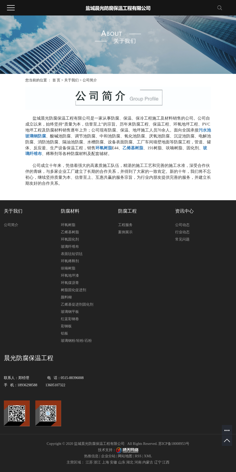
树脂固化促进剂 (73, 290)
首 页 (56, 80)
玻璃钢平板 (70, 312)
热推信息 (91, 456)
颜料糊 (66, 297)
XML (148, 456)
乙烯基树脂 (70, 232)
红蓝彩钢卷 (70, 319)
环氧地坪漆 (70, 275)
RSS (138, 456)
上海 (105, 462)
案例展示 (125, 232)
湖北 (129, 462)
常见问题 (182, 239)
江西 (165, 462)
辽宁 (157, 462)
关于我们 (71, 80)
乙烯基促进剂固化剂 (77, 304)
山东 (121, 462)
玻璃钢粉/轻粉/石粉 (76, 341)
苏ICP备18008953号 (173, 444)
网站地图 (125, 456)
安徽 (113, 462)
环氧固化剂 (70, 239)
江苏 (89, 462)
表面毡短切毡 (72, 254)
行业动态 (182, 232)
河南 (138, 462)
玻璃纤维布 (70, 247)
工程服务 (125, 225)
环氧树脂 (68, 225)
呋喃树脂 (68, 268)
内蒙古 (147, 462)
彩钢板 (66, 326)
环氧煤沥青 (70, 283)
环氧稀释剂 (70, 261)
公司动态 (182, 225)
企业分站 (108, 456)
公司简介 (11, 225)
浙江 (97, 462)
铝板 (64, 333)
